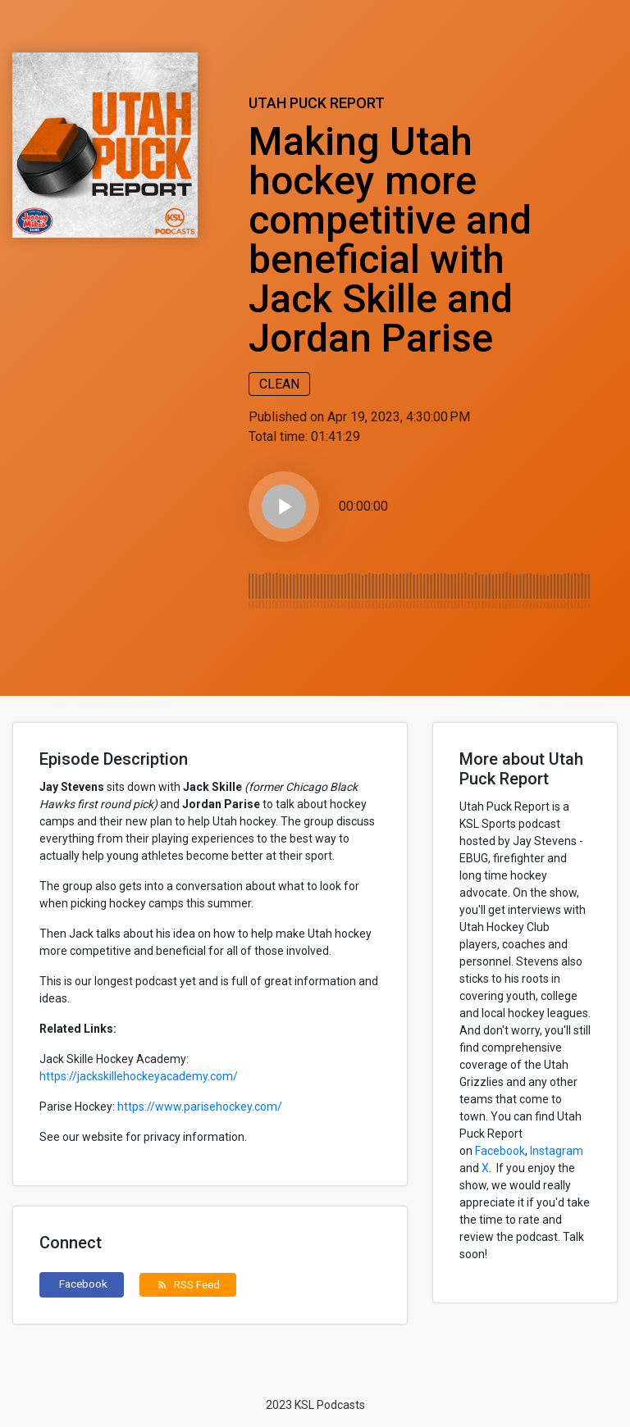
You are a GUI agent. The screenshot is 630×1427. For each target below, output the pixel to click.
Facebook (500, 1150)
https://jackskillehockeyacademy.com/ (138, 1076)
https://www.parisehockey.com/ (199, 1106)
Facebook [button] (83, 1283)
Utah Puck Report (317, 102)
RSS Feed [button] (188, 1284)
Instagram (556, 1150)
